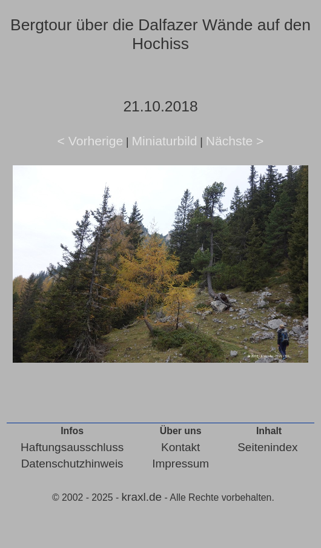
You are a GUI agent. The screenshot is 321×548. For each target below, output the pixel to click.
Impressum (180, 463)
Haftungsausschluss (72, 447)
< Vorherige (91, 141)
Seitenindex (267, 447)
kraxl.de (142, 496)
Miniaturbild (164, 141)
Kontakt (180, 447)
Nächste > (235, 141)
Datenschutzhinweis (72, 463)
